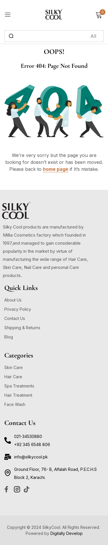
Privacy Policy (17, 309)
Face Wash (14, 404)
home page (55, 169)
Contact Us (14, 318)
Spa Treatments (19, 385)
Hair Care (13, 376)
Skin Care (13, 367)
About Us (13, 299)
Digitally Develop (66, 533)
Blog (8, 336)
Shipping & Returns (22, 327)
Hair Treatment (18, 395)
